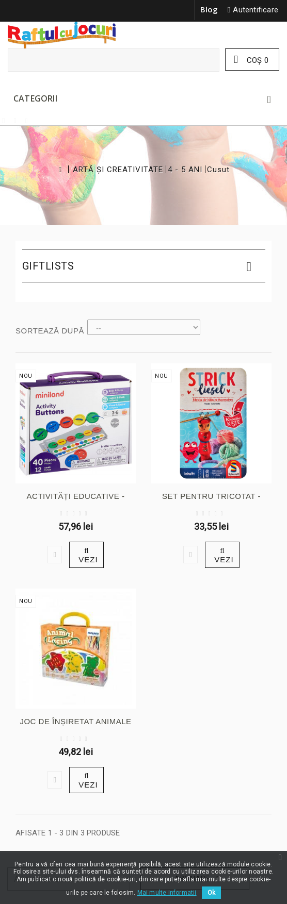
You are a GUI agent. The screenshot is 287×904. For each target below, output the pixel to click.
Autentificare (255, 9)
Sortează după (49, 330)
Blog (209, 9)
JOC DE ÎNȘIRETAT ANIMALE (75, 721)
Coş (256, 60)
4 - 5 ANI (185, 170)
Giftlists (48, 266)
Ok (211, 892)
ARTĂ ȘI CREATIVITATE (118, 170)
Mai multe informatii (167, 892)
